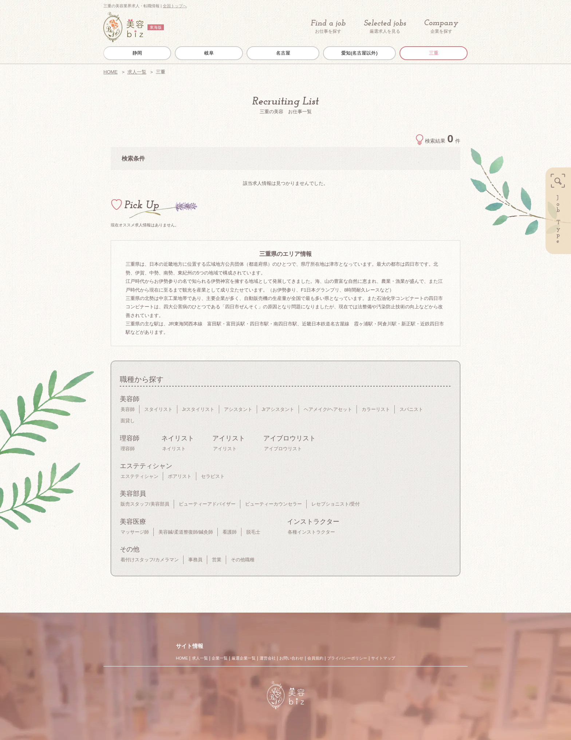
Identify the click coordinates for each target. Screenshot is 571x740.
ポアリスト (180, 476)
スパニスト (411, 409)
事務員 (195, 559)
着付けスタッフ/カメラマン (150, 559)
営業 (216, 559)
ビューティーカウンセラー (273, 504)
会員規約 (315, 658)
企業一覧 (220, 658)
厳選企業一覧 (244, 658)
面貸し (128, 420)
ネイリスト (174, 448)
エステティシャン (139, 476)
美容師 (128, 409)
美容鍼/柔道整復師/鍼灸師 (185, 532)
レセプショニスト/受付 (335, 504)
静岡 (137, 53)
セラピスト (213, 476)
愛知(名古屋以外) (359, 53)
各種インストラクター (311, 532)
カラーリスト (376, 409)
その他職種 (243, 559)
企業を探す (441, 26)
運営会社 (268, 658)
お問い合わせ (291, 658)
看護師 (230, 532)
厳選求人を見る (385, 26)
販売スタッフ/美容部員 (145, 504)
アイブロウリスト (283, 448)
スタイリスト (158, 409)
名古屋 (283, 53)
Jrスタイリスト (198, 409)
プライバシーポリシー (347, 658)
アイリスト (225, 448)
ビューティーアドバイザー (207, 504)
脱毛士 (253, 532)
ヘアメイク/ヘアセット (328, 409)
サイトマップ (383, 658)
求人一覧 (136, 72)
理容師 (128, 448)
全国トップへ (175, 6)
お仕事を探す (328, 26)
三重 (433, 53)
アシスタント (238, 409)
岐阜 (209, 53)
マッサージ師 (135, 532)
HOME (110, 72)
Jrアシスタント (278, 409)
